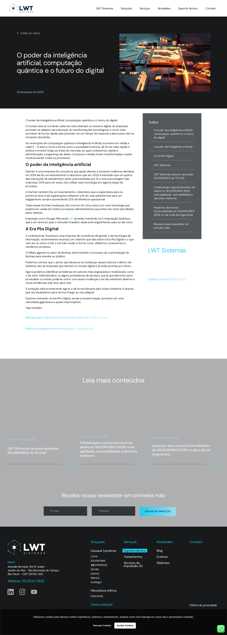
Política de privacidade (203, 604)
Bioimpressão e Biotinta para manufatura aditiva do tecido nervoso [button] (67, 317)
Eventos (162, 556)
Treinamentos (133, 556)
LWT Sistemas (104, 8)
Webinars (163, 562)
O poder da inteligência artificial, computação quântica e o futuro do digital (173, 133)
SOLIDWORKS (98, 560)
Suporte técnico (188, 8)
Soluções (126, 8)
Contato (210, 8)
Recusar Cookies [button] (102, 625)
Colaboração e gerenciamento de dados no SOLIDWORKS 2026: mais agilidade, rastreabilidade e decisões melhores (174, 192)
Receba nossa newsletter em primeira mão (171, 226)
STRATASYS (97, 595)
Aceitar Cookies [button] (125, 625)
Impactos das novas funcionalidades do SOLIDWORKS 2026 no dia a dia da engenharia (174, 211)
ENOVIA (95, 573)
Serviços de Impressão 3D (133, 563)
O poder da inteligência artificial (173, 147)
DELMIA (95, 568)
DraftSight (96, 581)
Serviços (145, 8)
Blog (159, 550)
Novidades (164, 8)
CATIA (94, 555)
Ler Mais (69, 464)
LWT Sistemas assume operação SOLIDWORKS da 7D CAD (173, 176)
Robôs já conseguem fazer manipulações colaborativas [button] (59, 328)
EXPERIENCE (99, 564)
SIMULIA (95, 577)
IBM (71, 218)
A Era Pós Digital (163, 156)
